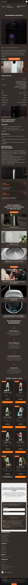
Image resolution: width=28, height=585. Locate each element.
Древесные (3, 548)
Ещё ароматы (4, 552)
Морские (3, 550)
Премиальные (4, 549)
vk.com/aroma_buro (8, 572)
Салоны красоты (4, 539)
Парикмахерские (4, 534)
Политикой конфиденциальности (10, 522)
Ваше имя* (5, 507)
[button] (25, 68)
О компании (3, 561)
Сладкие (3, 545)
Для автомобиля (4, 538)
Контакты (3, 564)
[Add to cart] (14, 59)
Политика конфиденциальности (7, 566)
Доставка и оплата (5, 565)
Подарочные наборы (5, 556)
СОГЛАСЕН (14, 584)
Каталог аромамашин (10, 6)
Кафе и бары (4, 537)
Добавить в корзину (7, 403)
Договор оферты (4, 568)
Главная (3, 6)
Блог (2, 562)
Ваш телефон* (6, 511)
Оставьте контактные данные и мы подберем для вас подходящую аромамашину (13, 504)
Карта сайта (3, 569)
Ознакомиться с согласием (8, 527)
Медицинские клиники (5, 535)
